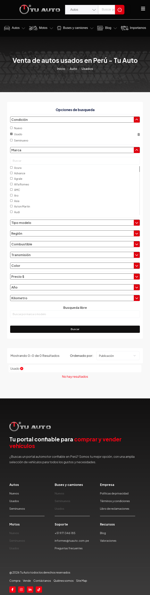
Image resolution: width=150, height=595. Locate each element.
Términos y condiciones (115, 501)
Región (75, 233)
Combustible (75, 244)
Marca (75, 150)
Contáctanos (42, 580)
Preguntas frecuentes (69, 548)
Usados (14, 501)
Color (75, 266)
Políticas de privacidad (114, 493)
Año (75, 287)
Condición (75, 120)
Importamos (138, 27)
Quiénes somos (64, 580)
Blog (108, 27)
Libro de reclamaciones (114, 508)
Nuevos (14, 493)
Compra (14, 580)
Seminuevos (17, 508)
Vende (27, 580)
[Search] (119, 10)
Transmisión (75, 255)
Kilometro (75, 298)
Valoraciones (108, 540)
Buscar (75, 329)
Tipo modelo (75, 223)
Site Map (81, 580)
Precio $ (75, 277)
